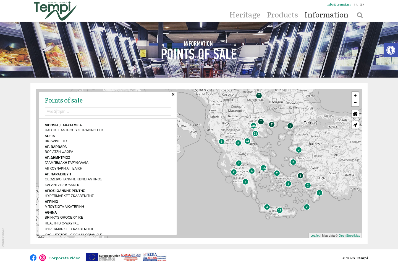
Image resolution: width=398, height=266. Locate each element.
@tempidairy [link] (33, 257)
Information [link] (326, 14)
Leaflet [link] (315, 235)
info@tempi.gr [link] (339, 4)
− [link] (355, 102)
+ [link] (355, 95)
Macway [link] (2, 233)
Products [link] (282, 14)
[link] (391, 50)
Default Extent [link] (355, 113)
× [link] (159, 95)
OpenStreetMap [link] (349, 235)
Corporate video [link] (64, 257)
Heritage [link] (244, 14)
